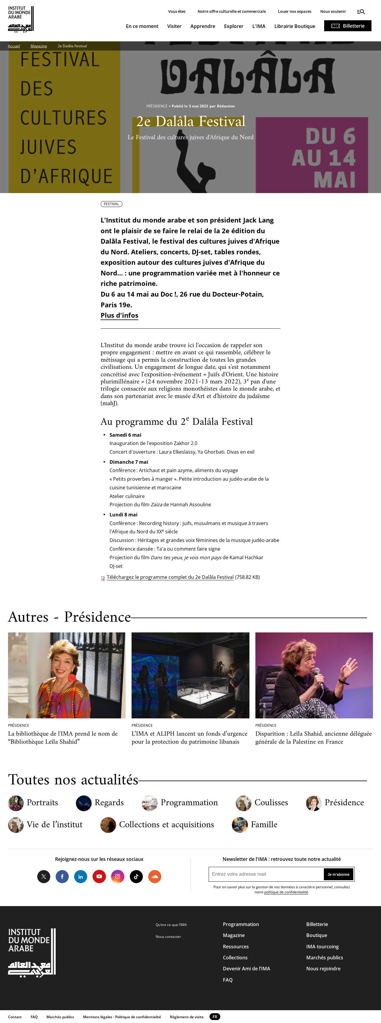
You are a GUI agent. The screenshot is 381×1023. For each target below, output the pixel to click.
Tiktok (136, 876)
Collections (235, 957)
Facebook (62, 876)
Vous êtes (176, 11)
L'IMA (259, 26)
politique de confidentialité (286, 891)
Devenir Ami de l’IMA (246, 968)
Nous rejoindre (323, 968)
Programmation (189, 803)
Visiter (174, 26)
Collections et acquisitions (166, 825)
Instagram (117, 876)
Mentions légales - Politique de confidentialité (122, 1016)
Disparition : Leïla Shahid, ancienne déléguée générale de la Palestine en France (313, 738)
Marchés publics (324, 957)
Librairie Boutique (294, 26)
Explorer (233, 26)
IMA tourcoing (322, 946)
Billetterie (354, 26)
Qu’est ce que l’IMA (171, 924)
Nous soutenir (333, 11)
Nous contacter (168, 936)
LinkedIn (80, 876)
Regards (109, 803)
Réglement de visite (187, 1016)
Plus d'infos (119, 315)
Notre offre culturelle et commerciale (232, 11)
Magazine (39, 45)
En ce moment (142, 26)
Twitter (43, 876)
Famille (264, 825)
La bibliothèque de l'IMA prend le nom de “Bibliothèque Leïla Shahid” (63, 738)
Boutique (316, 935)
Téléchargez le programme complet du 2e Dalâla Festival (170, 577)
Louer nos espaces (294, 11)
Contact (15, 1016)
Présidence (344, 803)
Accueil (14, 45)
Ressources (236, 946)
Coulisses (271, 803)
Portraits (42, 803)
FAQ (228, 980)
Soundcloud (154, 876)
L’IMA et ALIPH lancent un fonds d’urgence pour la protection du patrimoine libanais (189, 738)
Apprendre (202, 26)
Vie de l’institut (54, 825)
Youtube (99, 876)
